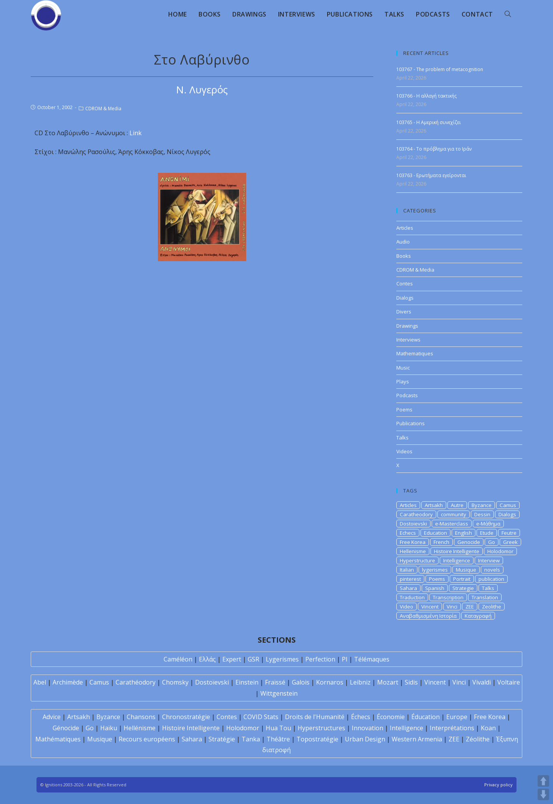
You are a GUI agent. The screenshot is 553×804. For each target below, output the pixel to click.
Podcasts (407, 395)
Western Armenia (417, 739)
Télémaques (371, 659)
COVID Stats (260, 717)
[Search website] (508, 14)
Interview (489, 560)
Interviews (408, 339)
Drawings (407, 325)
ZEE (469, 606)
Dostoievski (413, 523)
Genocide (468, 542)
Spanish (434, 588)
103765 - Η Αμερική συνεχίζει (428, 122)
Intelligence (456, 560)
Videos (404, 451)
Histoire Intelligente (456, 551)
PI (345, 659)
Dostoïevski (212, 682)
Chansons (141, 717)
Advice (52, 717)
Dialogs (405, 297)
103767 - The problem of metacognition (439, 69)
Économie (391, 717)
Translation (485, 597)
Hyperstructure (417, 560)
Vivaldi (481, 682)
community (453, 514)
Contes (404, 283)
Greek (510, 542)
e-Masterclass (451, 523)
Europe (456, 717)
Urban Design (365, 739)
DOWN (543, 794)
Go (491, 542)
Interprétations (452, 728)
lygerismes (435, 569)
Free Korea (413, 542)
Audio (403, 241)
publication (491, 578)
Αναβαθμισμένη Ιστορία (428, 615)
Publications (410, 423)
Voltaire (508, 682)
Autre (457, 505)
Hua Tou (278, 728)
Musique (466, 569)
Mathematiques (414, 353)
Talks (402, 437)
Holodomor (500, 551)
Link (135, 133)
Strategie (463, 588)
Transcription (448, 597)
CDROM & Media (103, 108)
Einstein (246, 682)
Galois (301, 682)
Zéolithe (478, 739)
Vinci (452, 606)
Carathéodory (136, 682)
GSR (253, 659)
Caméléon (178, 659)
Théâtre (278, 739)
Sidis (411, 682)
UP (543, 781)
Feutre (509, 532)
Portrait (461, 578)
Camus (508, 505)
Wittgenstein (279, 693)
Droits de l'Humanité (314, 717)
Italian (407, 569)
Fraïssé (275, 682)
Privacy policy (498, 784)
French (441, 542)
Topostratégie (317, 739)
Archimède (68, 682)
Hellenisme (413, 551)
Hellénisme (140, 728)
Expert (231, 659)
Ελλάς (207, 659)
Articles (404, 227)
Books (403, 255)
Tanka (251, 739)
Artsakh (434, 505)
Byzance (482, 505)
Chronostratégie (186, 717)
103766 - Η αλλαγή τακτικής (426, 96)
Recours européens (147, 739)
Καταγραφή (478, 615)
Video (406, 606)
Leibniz (360, 682)
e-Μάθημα (488, 523)
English (463, 532)
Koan (488, 728)
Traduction (412, 597)
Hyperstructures (321, 728)
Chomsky (175, 682)
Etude (486, 532)
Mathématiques (58, 739)
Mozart (387, 682)
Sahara (408, 588)
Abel (39, 682)
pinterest (410, 578)
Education (435, 532)
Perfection (320, 659)
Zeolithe (491, 606)
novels (492, 569)
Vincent (430, 606)
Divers (403, 311)
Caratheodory (416, 514)
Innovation (367, 728)
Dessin (482, 514)
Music (403, 367)
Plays (402, 381)
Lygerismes (282, 659)
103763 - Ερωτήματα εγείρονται (431, 175)
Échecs (360, 717)
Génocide (66, 728)
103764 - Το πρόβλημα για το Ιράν (434, 149)
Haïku (108, 728)
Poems (404, 409)
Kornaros (329, 682)
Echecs (408, 532)
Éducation (425, 717)
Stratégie (222, 739)
